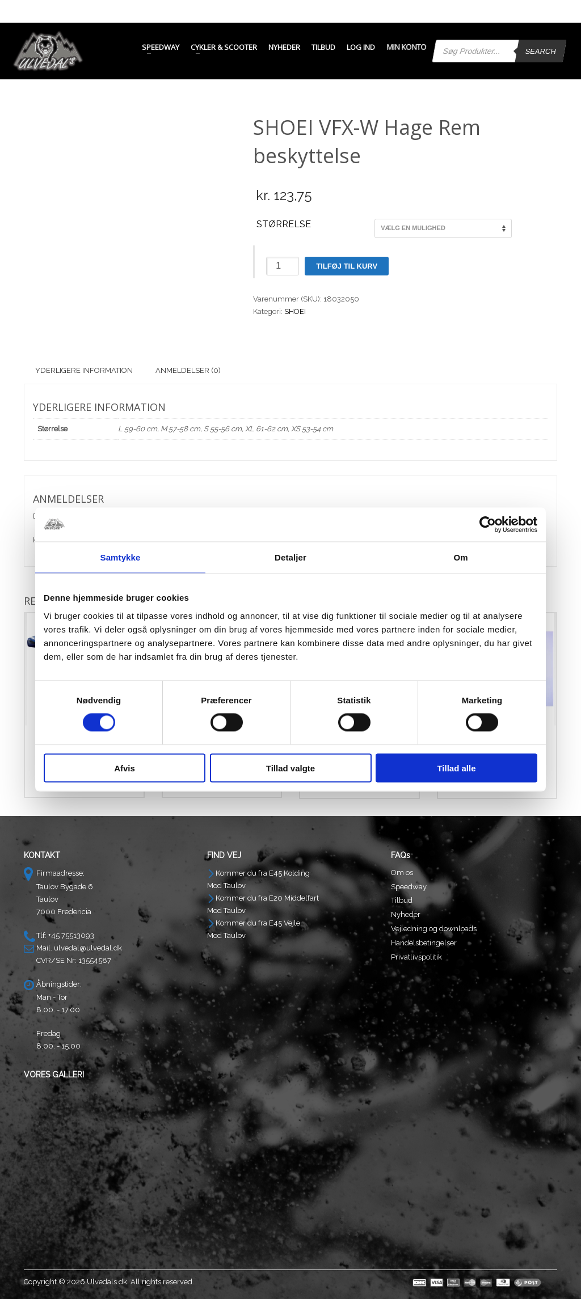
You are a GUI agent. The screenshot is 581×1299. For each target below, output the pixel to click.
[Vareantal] (282, 266)
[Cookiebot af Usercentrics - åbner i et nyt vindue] (487, 524)
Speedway (409, 886)
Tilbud (401, 900)
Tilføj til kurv (346, 266)
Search (540, 51)
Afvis (124, 767)
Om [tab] (460, 557)
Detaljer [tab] (290, 557)
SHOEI (295, 311)
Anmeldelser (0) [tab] (188, 370)
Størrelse (283, 224)
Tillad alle (456, 767)
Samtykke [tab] (120, 557)
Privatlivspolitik (416, 957)
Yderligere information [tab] (84, 370)
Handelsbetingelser (424, 943)
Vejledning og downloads (434, 928)
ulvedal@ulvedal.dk (88, 948)
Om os (402, 872)
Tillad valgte (290, 767)
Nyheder (405, 914)
